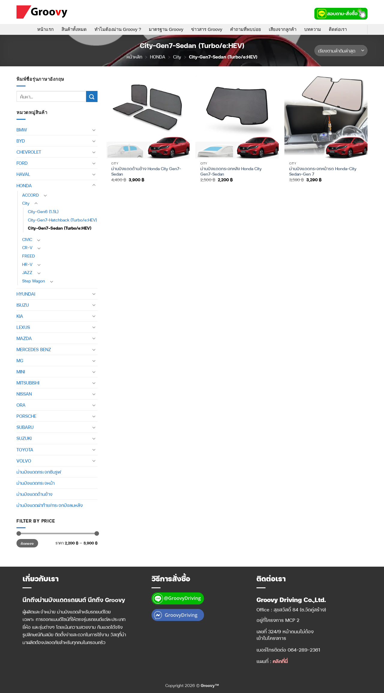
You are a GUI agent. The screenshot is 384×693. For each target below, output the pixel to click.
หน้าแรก (45, 29)
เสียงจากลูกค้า (282, 29)
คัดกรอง (27, 543)
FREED (28, 256)
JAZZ (27, 272)
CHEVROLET (28, 152)
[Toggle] (94, 129)
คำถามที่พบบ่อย (245, 29)
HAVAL (23, 174)
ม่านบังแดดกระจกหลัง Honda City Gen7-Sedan (231, 171)
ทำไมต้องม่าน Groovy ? (117, 29)
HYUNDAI (25, 294)
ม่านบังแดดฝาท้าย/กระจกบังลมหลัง (49, 505)
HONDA (157, 56)
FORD (22, 163)
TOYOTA (24, 449)
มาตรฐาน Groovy (166, 29)
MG (19, 360)
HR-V (27, 264)
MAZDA (24, 338)
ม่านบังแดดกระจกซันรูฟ (38, 472)
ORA (21, 405)
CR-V (27, 247)
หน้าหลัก (134, 56)
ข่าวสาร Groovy (206, 29)
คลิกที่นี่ (280, 661)
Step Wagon (33, 281)
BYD (20, 140)
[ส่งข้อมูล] (92, 96)
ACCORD (30, 195)
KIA (19, 316)
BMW (21, 129)
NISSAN (24, 393)
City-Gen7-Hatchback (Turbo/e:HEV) (62, 220)
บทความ (312, 29)
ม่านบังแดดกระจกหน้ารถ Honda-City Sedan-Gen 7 (322, 171)
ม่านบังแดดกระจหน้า (35, 483)
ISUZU (22, 305)
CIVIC (27, 239)
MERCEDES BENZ (33, 349)
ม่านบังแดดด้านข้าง (34, 494)
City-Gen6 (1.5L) (43, 211)
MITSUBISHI (27, 382)
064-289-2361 (304, 649)
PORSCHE (26, 416)
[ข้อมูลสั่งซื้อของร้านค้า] (341, 50)
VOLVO (23, 460)
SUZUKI (24, 438)
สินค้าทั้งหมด (74, 29)
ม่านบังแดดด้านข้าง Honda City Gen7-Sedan (146, 171)
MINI (20, 371)
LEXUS (23, 327)
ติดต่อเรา (338, 29)
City (177, 56)
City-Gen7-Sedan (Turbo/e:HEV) (60, 228)
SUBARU (25, 427)
